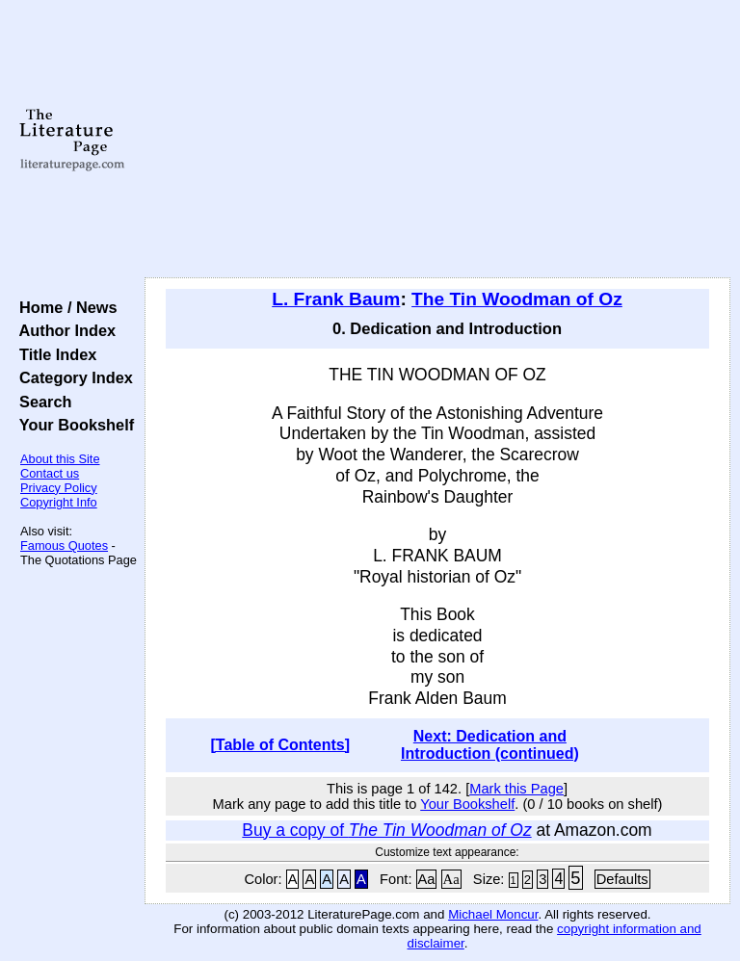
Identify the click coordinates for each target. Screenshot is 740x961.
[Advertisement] (437, 139)
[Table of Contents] (281, 745)
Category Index (72, 377)
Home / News (64, 307)
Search (41, 401)
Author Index (63, 330)
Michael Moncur (493, 914)
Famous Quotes (64, 545)
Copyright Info (58, 502)
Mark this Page (516, 788)
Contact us (49, 473)
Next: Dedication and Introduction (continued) (490, 745)
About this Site (60, 459)
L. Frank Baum (336, 299)
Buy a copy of (386, 830)
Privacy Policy (58, 487)
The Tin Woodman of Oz (516, 299)
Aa (427, 879)
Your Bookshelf (72, 424)
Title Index (53, 354)
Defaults (622, 879)
